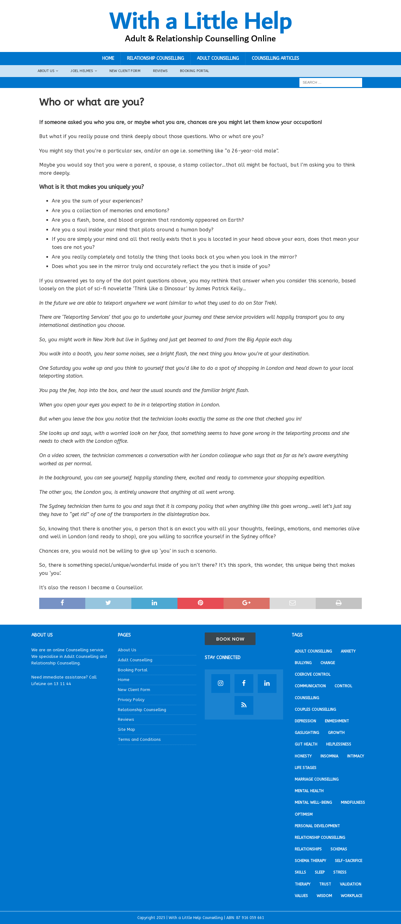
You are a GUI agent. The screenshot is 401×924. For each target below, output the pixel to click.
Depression (305, 721)
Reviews (160, 71)
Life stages (305, 768)
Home (108, 58)
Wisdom (324, 896)
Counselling (307, 698)
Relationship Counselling (155, 58)
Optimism (304, 814)
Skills (300, 872)
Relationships (308, 849)
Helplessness (338, 744)
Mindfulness (353, 802)
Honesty (303, 756)
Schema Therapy (310, 861)
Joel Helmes (82, 71)
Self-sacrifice (348, 861)
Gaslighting (307, 732)
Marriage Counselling (317, 779)
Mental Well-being (313, 802)
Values (301, 896)
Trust (325, 884)
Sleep (319, 872)
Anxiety (348, 651)
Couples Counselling (315, 709)
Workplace (351, 896)
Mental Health (309, 791)
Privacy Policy (131, 699)
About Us (46, 71)
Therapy (302, 884)
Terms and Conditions (139, 739)
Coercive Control (312, 674)
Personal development (317, 826)
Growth (336, 732)
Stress (339, 872)
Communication (310, 686)
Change (327, 663)
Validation (350, 884)
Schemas (338, 849)
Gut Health (306, 744)
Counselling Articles (275, 58)
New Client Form (124, 71)
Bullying (303, 663)
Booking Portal (194, 71)
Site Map (126, 729)
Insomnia (329, 756)
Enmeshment (337, 721)
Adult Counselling (218, 58)
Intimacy (355, 756)
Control (343, 686)
